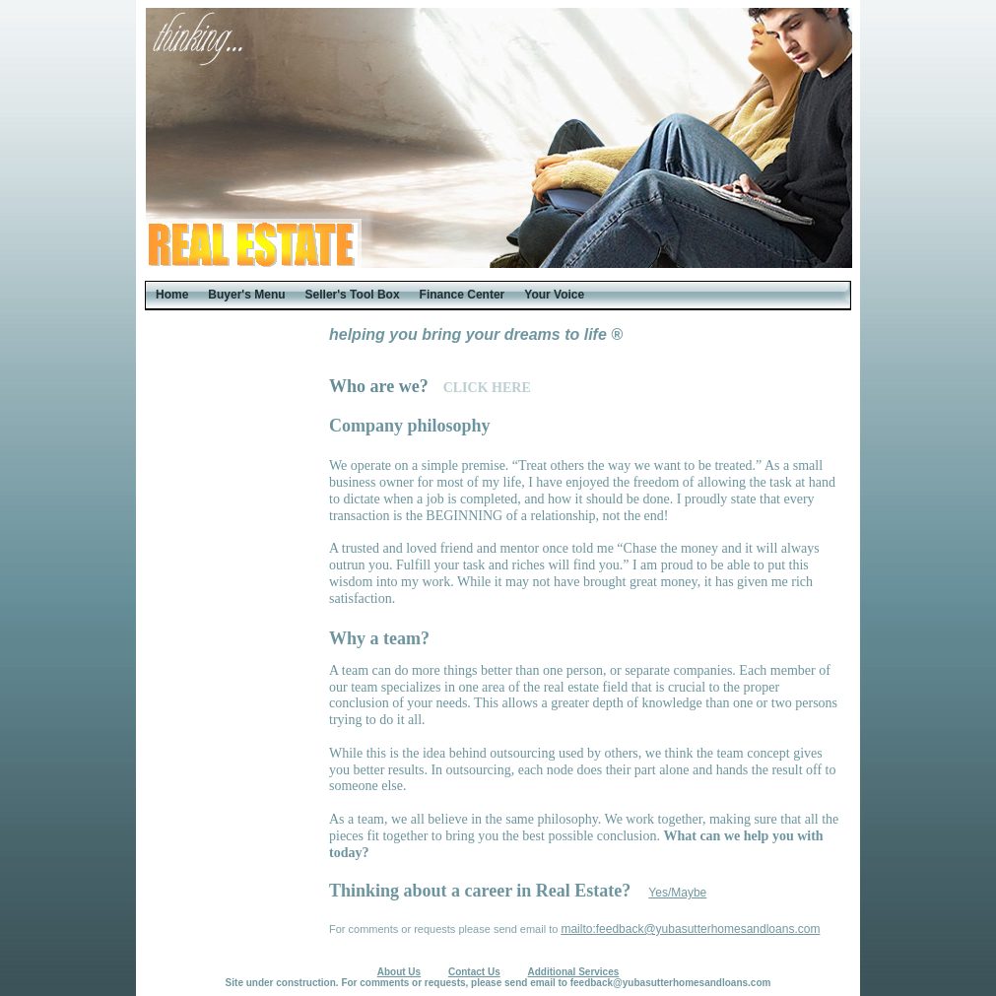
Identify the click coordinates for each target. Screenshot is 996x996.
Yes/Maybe (677, 892)
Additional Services (574, 971)
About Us (399, 971)
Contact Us (474, 971)
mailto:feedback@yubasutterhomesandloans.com (690, 929)
